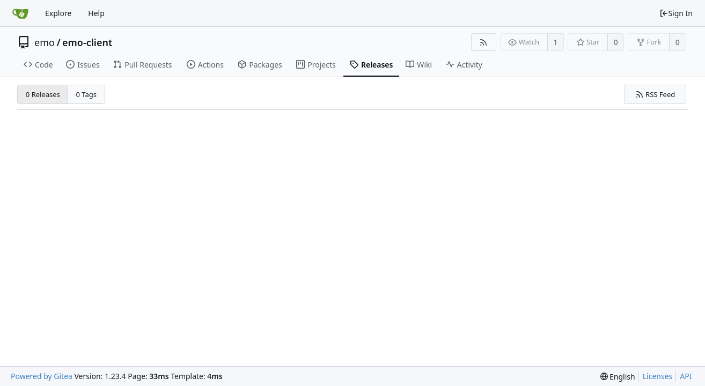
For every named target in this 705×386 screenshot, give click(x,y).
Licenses (658, 376)
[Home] (20, 13)
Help (96, 13)
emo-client (87, 42)
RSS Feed (655, 94)
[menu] (617, 377)
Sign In (676, 13)
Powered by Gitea (41, 376)
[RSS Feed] (483, 42)
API (686, 376)
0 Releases (43, 94)
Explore (58, 13)
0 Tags (86, 94)
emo (44, 42)
